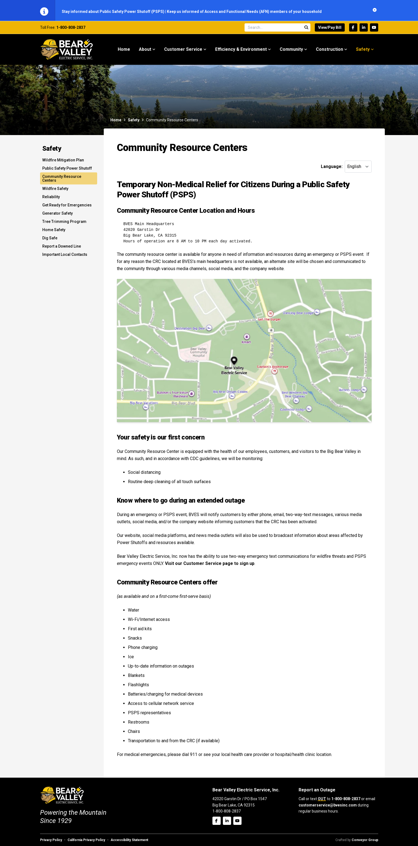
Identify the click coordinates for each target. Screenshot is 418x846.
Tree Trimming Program (64, 223)
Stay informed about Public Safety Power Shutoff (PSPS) (113, 11)
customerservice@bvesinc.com (328, 805)
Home (115, 122)
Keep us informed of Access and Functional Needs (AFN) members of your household (244, 11)
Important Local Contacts (64, 256)
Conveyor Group (365, 840)
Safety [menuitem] (363, 51)
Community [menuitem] (291, 51)
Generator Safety (57, 215)
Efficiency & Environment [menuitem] (241, 51)
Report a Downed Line (61, 248)
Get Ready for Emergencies (67, 207)
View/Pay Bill (329, 29)
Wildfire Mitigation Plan (63, 162)
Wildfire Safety (55, 190)
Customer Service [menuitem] (183, 51)
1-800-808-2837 (70, 29)
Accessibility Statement (129, 840)
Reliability (51, 199)
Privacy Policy (51, 840)
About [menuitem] (145, 51)
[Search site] (277, 29)
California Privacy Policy (86, 840)
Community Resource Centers (61, 180)
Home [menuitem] (124, 51)
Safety (133, 122)
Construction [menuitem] (329, 51)
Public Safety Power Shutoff (67, 170)
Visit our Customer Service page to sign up (209, 565)
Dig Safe (49, 240)
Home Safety (53, 231)
